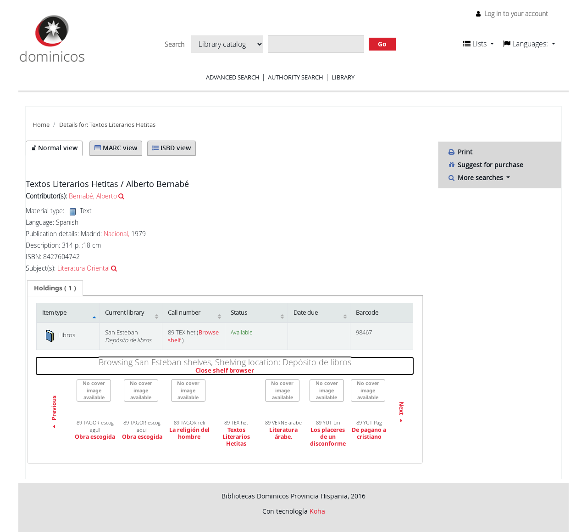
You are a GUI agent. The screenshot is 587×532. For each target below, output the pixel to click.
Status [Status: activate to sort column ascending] (239, 313)
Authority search (295, 77)
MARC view (115, 147)
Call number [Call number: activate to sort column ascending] (184, 313)
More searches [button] (476, 177)
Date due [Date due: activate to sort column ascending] (306, 313)
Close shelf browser (256, 370)
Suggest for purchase (485, 164)
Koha (317, 511)
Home (41, 125)
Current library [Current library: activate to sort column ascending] (124, 313)
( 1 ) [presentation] (55, 287)
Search (174, 44)
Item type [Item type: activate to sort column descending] (54, 313)
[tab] (55, 288)
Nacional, (116, 233)
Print (460, 151)
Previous (53, 413)
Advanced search (233, 77)
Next (401, 413)
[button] (478, 43)
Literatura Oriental (83, 268)
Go (382, 44)
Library (343, 77)
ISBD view (171, 147)
